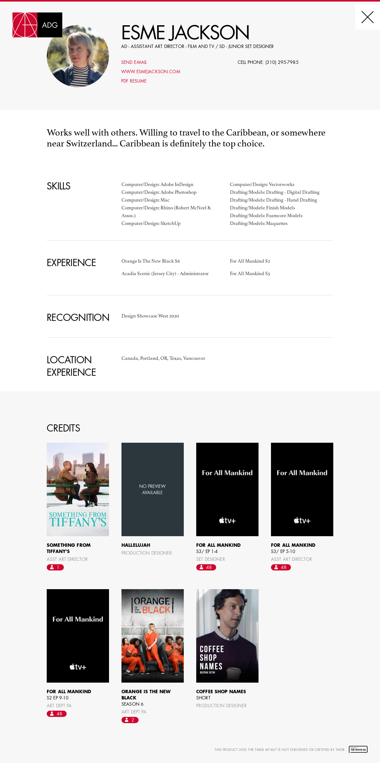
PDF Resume (133, 81)
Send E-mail (134, 62)
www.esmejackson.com (150, 72)
